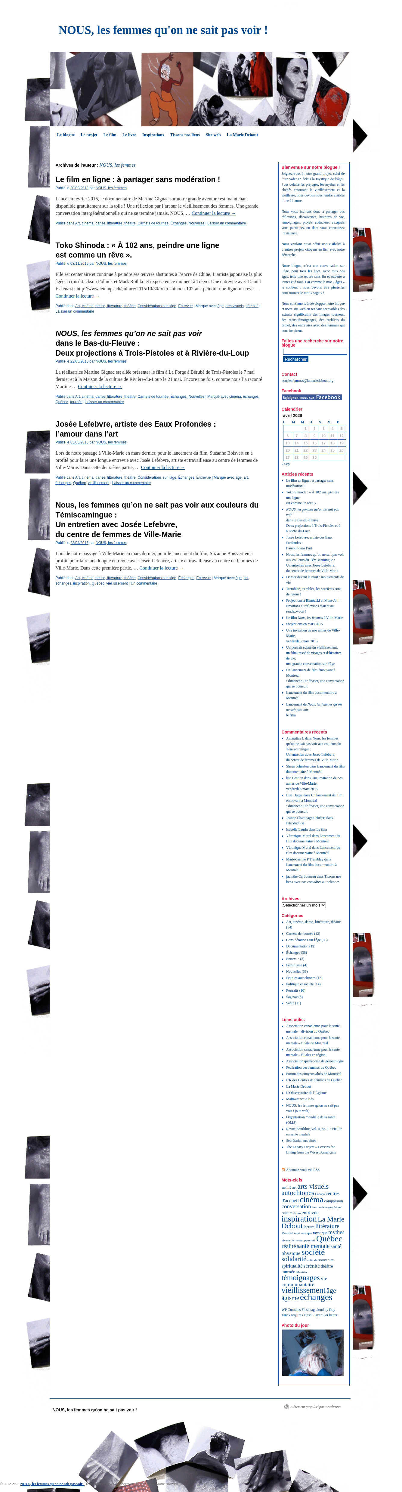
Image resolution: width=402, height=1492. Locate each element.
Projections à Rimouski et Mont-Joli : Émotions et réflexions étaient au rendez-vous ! (313, 605)
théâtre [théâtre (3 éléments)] (327, 1266)
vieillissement (98, 483)
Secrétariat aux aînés (301, 1140)
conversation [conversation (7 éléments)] (296, 1206)
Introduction (295, 823)
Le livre (129, 135)
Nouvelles (197, 223)
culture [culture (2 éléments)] (287, 1213)
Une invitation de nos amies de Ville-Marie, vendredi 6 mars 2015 (314, 783)
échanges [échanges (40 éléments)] (316, 1297)
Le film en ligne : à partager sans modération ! (138, 179)
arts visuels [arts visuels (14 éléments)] (313, 1186)
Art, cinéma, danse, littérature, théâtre (105, 223)
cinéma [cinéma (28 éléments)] (311, 1199)
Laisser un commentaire (226, 223)
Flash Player (313, 1315)
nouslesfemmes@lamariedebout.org (307, 380)
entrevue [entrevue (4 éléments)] (310, 1213)
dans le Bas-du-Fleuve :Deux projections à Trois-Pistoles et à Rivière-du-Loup (313, 520)
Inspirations (153, 135)
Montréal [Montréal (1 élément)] (287, 1233)
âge (221, 306)
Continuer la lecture (214, 213)
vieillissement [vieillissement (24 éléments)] (304, 1290)
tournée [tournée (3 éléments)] (288, 1271)
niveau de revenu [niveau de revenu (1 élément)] (293, 1240)
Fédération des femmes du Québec (311, 1067)
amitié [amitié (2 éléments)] (287, 1187)
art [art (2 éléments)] (294, 1187)
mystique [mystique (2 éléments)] (320, 1233)
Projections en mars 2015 (304, 624)
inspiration (81, 583)
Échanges (179, 223)
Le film (110, 135)
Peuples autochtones (301, 978)
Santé (290, 1003)
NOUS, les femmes (118, 165)
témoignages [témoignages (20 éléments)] (301, 1278)
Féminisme (294, 965)
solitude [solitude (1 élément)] (312, 1260)
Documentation (297, 946)
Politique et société (300, 984)
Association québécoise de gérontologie (315, 1061)
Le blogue (66, 135)
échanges (250, 396)
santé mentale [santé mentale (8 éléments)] (313, 1246)
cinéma (235, 396)
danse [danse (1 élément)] (297, 1213)
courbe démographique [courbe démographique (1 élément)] (327, 1207)
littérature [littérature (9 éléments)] (327, 1226)
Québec (62, 402)
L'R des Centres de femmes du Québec (314, 1080)
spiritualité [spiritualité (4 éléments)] (292, 1266)
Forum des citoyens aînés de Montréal (313, 1074)
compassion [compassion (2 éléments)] (333, 1201)
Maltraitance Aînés (300, 1099)
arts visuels (235, 306)
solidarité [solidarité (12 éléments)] (294, 1259)
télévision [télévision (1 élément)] (302, 1272)
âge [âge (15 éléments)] (331, 1290)
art (246, 477)
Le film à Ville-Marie (314, 618)
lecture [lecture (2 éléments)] (309, 1227)
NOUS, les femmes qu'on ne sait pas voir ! (163, 29)
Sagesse (292, 997)
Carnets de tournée (153, 223)
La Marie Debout (242, 135)
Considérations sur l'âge (157, 306)
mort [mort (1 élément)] (297, 1233)
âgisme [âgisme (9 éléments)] (290, 1298)
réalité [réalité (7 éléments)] (289, 1246)
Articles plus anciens (74, 598)
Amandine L (295, 738)
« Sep (286, 464)
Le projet (89, 135)
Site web (213, 135)
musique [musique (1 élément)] (306, 1233)
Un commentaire (144, 583)
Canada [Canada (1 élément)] (320, 1194)
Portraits (292, 990)
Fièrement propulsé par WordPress (315, 1407)
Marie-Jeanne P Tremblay (304, 859)
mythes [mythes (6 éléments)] (336, 1232)
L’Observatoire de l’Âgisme (306, 1093)
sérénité (252, 306)
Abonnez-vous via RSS (303, 1170)
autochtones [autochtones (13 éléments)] (298, 1193)
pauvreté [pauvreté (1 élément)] (309, 1240)
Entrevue (185, 306)
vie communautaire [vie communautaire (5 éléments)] (304, 1281)
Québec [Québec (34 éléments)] (329, 1238)
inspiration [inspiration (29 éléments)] (299, 1218)
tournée (76, 402)
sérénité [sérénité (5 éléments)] (311, 1266)
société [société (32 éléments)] (313, 1252)
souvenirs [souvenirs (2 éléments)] (326, 1260)
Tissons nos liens (185, 135)
